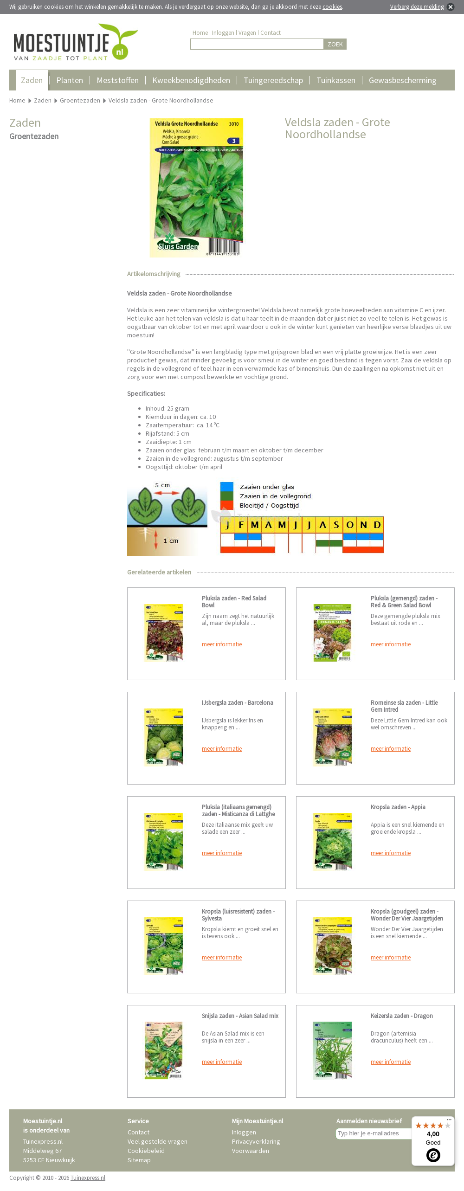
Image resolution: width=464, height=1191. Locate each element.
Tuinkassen (335, 80)
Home (200, 33)
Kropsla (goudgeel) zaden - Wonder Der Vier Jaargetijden (407, 915)
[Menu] (449, 1121)
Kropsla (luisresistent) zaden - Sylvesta (238, 915)
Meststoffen (118, 80)
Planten (69, 80)
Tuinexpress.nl (88, 1178)
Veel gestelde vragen (157, 1141)
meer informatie (222, 644)
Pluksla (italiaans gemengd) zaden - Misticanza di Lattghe (238, 810)
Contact (270, 33)
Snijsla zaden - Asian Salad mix (240, 1016)
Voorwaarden (250, 1150)
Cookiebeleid (146, 1150)
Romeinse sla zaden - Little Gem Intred (404, 706)
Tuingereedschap (273, 80)
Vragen (247, 33)
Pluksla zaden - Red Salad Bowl (234, 601)
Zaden (32, 80)
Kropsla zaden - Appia (398, 807)
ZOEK (335, 44)
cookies (332, 7)
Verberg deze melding (417, 7)
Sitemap (139, 1160)
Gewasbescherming (403, 80)
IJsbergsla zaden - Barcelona (237, 703)
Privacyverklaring (256, 1141)
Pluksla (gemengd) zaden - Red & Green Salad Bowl (404, 601)
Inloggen (223, 33)
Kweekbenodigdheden (191, 80)
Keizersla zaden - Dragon (402, 1016)
